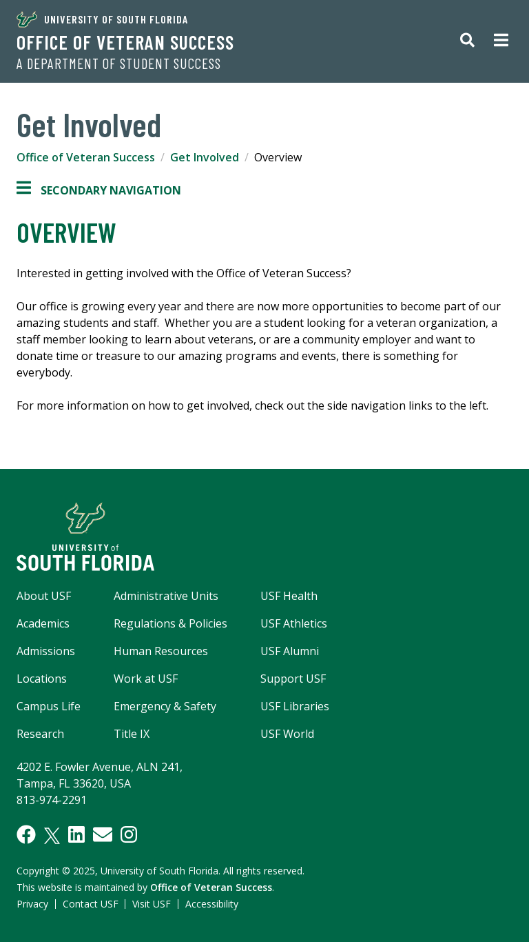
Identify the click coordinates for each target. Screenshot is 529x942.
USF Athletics (293, 623)
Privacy (32, 903)
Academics (43, 623)
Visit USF (151, 903)
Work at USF (146, 678)
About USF (44, 595)
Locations (42, 678)
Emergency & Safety (165, 706)
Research (40, 733)
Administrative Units (166, 595)
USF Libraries (294, 706)
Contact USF (90, 903)
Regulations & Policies (170, 623)
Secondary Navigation (99, 190)
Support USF (293, 678)
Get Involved (204, 157)
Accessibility (211, 903)
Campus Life (49, 706)
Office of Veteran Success (125, 42)
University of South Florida (102, 19)
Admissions (46, 651)
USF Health (289, 595)
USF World (287, 733)
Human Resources (161, 651)
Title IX (131, 733)
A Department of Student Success (119, 63)
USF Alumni (289, 651)
